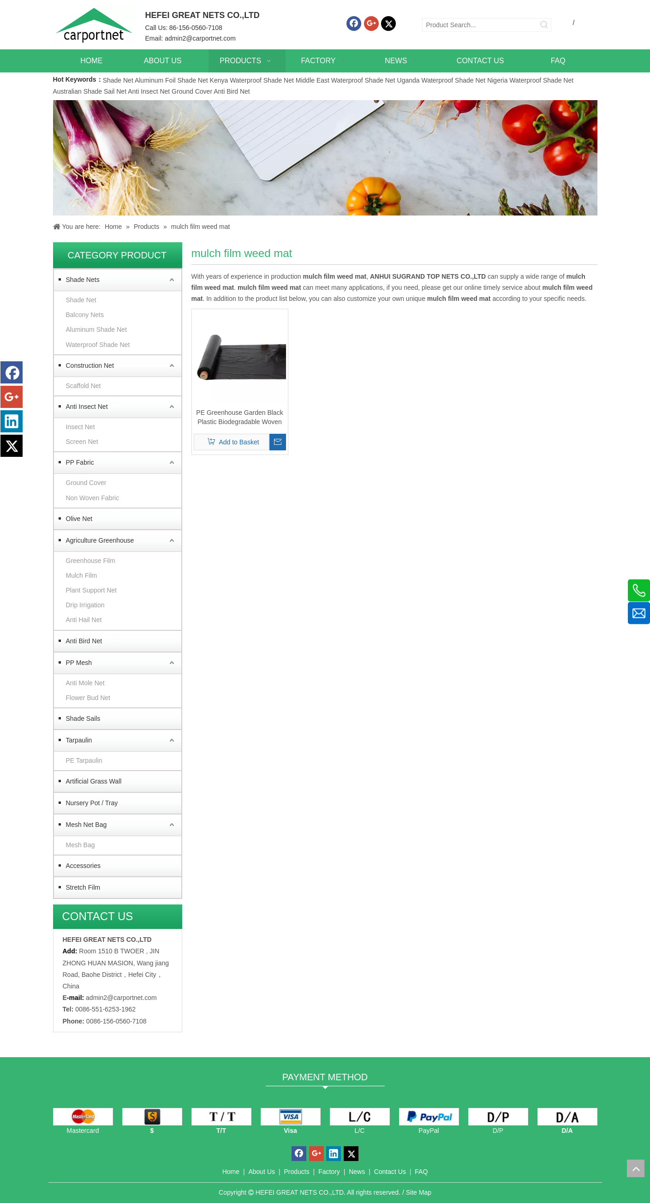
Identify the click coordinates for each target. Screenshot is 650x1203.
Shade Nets (83, 279)
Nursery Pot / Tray (92, 803)
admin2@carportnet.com (200, 38)
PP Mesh (79, 662)
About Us (261, 1171)
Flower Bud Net (88, 697)
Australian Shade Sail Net (90, 91)
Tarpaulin (79, 740)
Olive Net (79, 518)
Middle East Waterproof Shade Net (345, 80)
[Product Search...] (480, 24)
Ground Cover (192, 91)
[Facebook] (353, 23)
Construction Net (90, 365)
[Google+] (371, 23)
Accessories (83, 865)
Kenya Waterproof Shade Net (252, 80)
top (635, 1168)
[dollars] (152, 1116)
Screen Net (82, 441)
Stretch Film (83, 887)
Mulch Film (81, 575)
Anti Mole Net (85, 683)
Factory (329, 1171)
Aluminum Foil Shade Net (172, 80)
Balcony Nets (85, 314)
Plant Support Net (91, 590)
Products (296, 1171)
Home (230, 1171)
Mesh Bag (80, 845)
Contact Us (390, 1171)
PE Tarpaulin (84, 760)
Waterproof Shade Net (98, 344)
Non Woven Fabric (92, 498)
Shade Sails (83, 718)
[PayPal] (429, 1116)
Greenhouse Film (90, 560)
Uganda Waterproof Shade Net (441, 80)
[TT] (221, 1116)
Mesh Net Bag (86, 824)
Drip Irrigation (85, 605)
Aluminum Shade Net (96, 329)
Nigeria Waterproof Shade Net (530, 80)
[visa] (291, 1116)
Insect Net (80, 427)
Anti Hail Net (84, 619)
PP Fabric (80, 462)
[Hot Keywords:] (544, 24)
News (357, 1171)
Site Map (418, 1192)
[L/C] (360, 1116)
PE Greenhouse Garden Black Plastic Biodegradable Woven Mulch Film (239, 417)
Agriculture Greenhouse (100, 540)
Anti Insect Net (149, 91)
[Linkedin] (11, 421)
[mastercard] (83, 1116)
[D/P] (498, 1116)
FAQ (421, 1171)
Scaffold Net (83, 385)
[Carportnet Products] (325, 157)
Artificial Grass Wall (94, 781)
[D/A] (567, 1116)
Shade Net (119, 80)
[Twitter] (388, 23)
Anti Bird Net (232, 91)
